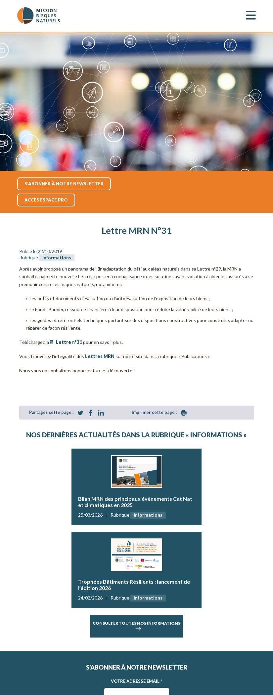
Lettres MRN (99, 356)
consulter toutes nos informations (136, 626)
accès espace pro (46, 199)
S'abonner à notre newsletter (64, 183)
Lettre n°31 (69, 342)
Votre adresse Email (136, 681)
